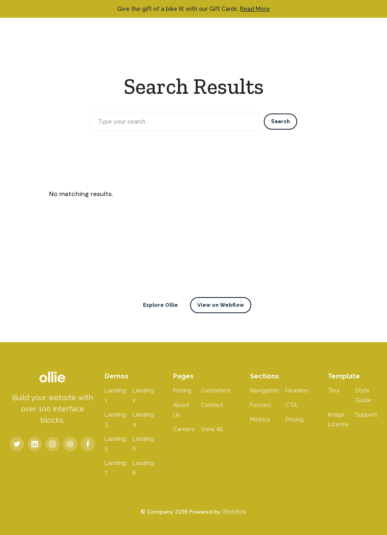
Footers (260, 405)
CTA (291, 405)
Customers (216, 390)
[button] (366, 31)
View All (212, 429)
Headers (297, 390)
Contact (212, 405)
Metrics (260, 419)
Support (366, 414)
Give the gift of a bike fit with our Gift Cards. (193, 9)
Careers (184, 429)
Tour (334, 390)
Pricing (182, 390)
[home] (26, 32)
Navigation (264, 390)
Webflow (234, 511)
